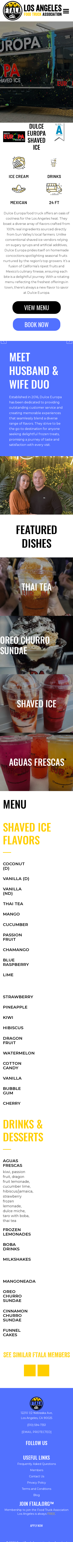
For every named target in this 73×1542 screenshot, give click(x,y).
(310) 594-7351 (36, 1425)
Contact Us (36, 1476)
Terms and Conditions (36, 1489)
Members (36, 1470)
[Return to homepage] (32, 10)
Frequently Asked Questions (36, 1464)
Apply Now (36, 1525)
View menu (36, 307)
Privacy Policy (36, 1482)
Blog (36, 1495)
